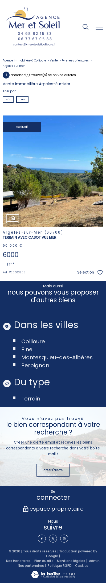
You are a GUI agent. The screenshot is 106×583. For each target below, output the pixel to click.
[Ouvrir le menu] (99, 27)
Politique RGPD (60, 565)
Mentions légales (71, 561)
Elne (26, 362)
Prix (8, 99)
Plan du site (44, 561)
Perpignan (35, 378)
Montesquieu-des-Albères (57, 370)
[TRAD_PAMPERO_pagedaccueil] (33, 27)
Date (22, 99)
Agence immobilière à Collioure (24, 60)
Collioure (33, 354)
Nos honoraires (18, 561)
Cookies (81, 566)
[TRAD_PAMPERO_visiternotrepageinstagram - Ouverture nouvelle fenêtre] (64, 539)
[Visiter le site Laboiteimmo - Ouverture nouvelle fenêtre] (53, 577)
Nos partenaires (31, 565)
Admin (94, 561)
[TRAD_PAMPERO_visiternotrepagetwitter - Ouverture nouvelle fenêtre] (53, 539)
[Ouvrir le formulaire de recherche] (85, 27)
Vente (54, 60)
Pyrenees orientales (75, 60)
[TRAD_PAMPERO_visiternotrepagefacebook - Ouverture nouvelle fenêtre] (42, 539)
